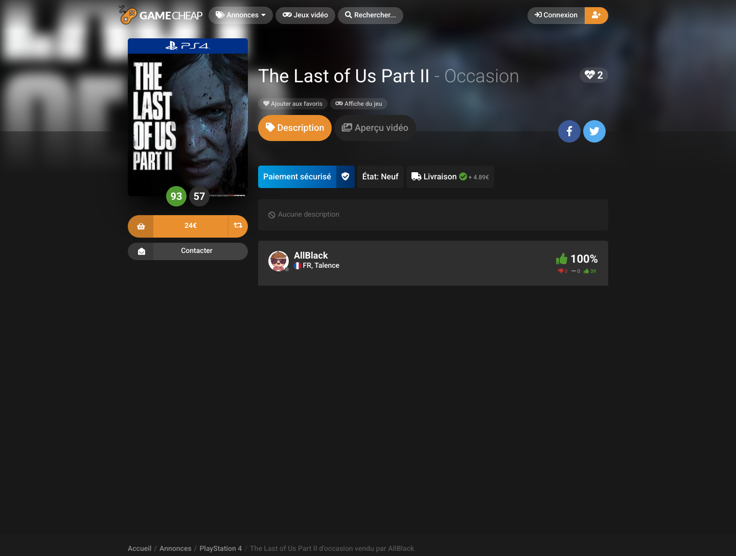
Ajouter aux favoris (293, 103)
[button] (370, 15)
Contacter (188, 251)
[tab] (295, 128)
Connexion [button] (556, 15)
